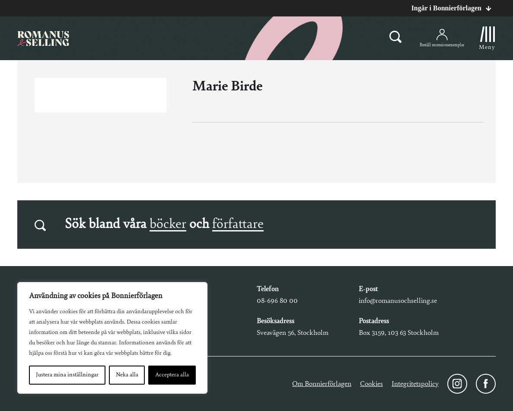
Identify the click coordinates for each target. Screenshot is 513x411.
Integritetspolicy (415, 384)
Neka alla (127, 375)
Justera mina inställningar (67, 375)
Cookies (371, 384)
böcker (168, 224)
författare (238, 224)
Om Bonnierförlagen (321, 384)
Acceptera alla (172, 375)
